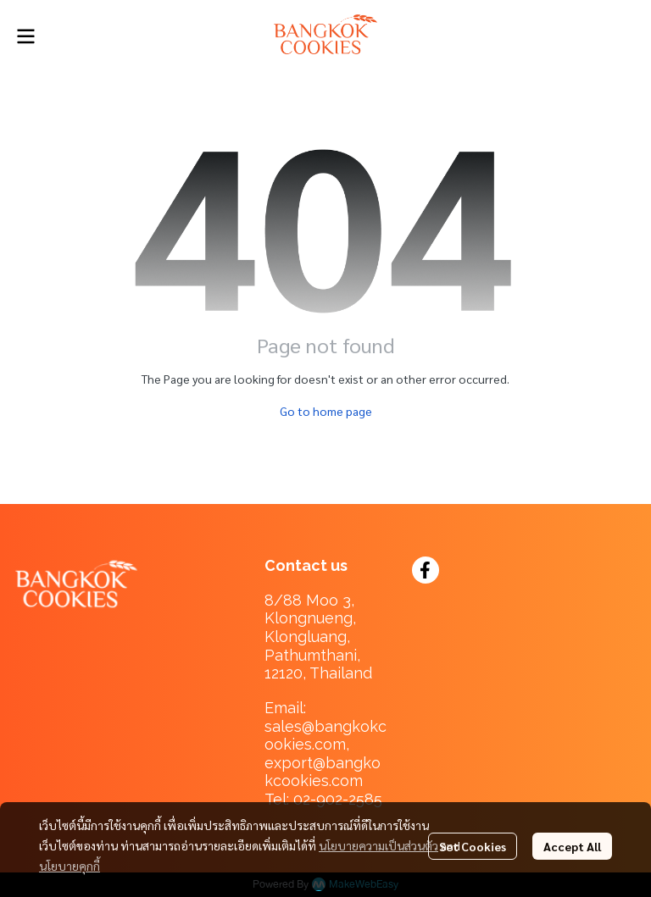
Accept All (572, 846)
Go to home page (326, 410)
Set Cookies (472, 846)
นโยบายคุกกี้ (69, 865)
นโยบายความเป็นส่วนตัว (378, 845)
